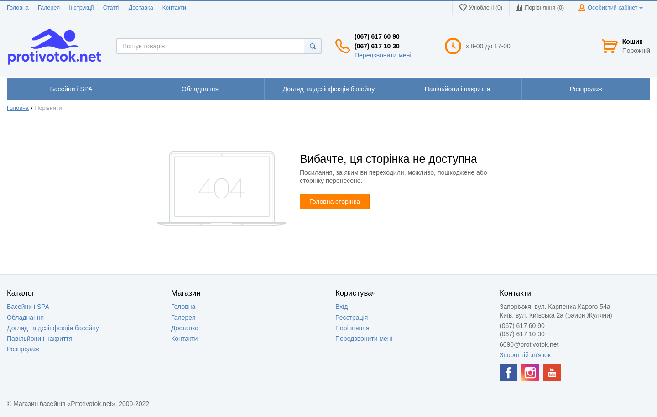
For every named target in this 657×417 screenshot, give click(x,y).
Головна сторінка (334, 201)
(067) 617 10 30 (377, 46)
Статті (111, 8)
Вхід (341, 306)
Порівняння (352, 328)
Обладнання (25, 317)
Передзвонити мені (383, 55)
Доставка (141, 8)
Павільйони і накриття (40, 338)
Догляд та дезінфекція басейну (53, 328)
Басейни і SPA (28, 306)
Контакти (174, 8)
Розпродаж (23, 349)
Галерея (49, 8)
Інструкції (81, 8)
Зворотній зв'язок (525, 355)
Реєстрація (351, 317)
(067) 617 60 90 (377, 36)
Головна (18, 8)
